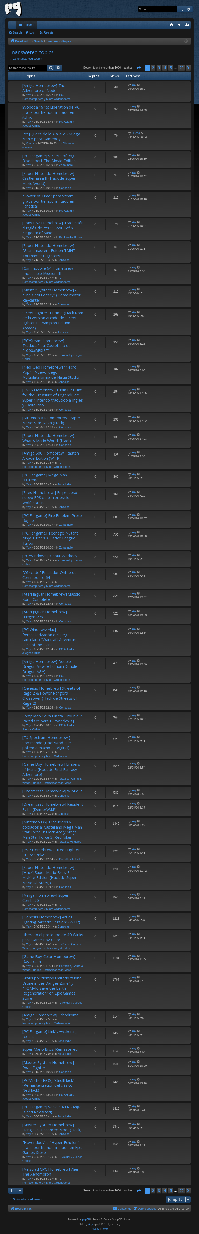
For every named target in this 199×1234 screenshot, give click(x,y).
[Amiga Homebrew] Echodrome (50, 1014)
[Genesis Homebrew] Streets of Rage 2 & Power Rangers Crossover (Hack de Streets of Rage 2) (51, 695)
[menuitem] (171, 25)
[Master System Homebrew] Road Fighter (48, 1065)
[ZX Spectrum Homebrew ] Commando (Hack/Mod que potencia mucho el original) (46, 742)
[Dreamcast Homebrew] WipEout (52, 790)
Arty (90, 1224)
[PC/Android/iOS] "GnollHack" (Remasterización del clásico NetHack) (48, 1085)
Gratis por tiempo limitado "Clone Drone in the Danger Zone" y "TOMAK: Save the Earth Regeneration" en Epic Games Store (52, 988)
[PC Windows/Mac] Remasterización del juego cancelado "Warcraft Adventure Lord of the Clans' (50, 637)
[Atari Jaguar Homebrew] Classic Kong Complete (51, 596)
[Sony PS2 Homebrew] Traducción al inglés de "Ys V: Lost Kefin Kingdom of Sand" (52, 227)
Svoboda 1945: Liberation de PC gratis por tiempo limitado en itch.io (51, 112)
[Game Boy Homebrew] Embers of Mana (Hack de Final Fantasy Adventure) (51, 769)
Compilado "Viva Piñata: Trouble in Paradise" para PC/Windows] (52, 718)
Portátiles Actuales (69, 841)
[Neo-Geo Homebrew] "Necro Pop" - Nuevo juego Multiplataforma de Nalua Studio (50, 372)
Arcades (63, 332)
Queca (30, 143)
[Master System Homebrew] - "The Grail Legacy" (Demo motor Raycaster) (51, 295)
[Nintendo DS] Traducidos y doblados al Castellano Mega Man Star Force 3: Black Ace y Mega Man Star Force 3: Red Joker (52, 829)
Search (17, 32)
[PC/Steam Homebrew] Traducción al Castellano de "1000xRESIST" (46, 345)
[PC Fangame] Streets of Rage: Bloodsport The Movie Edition (49, 158)
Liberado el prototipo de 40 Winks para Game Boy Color (52, 937)
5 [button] (171, 67)
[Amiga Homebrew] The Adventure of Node (43, 88)
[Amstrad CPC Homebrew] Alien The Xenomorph (50, 1171)
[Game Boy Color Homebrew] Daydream (48, 959)
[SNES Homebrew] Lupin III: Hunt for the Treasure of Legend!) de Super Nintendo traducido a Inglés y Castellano (52, 397)
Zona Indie (66, 164)
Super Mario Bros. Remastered (50, 1049)
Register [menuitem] (188, 26)
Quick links (13, 26)
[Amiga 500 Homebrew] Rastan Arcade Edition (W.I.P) (50, 455)
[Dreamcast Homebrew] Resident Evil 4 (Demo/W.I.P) (52, 807)
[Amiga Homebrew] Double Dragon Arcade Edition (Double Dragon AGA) (49, 666)
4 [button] (165, 67)
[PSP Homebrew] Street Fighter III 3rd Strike (51, 852)
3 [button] (159, 67)
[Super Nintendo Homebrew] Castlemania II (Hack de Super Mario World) (49, 178)
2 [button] (153, 67)
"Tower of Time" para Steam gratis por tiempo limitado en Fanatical (48, 201)
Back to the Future (70, 237)
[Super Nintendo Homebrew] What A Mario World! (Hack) (48, 438)
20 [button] (181, 67)
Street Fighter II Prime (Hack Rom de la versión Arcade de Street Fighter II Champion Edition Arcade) (52, 320)
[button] (139, 68)
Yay (28, 94)
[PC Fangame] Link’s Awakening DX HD (50, 1034)
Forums (29, 25)
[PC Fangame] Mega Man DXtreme (44, 477)
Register (49, 32)
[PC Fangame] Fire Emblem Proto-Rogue (52, 518)
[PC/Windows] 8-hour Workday (49, 555)
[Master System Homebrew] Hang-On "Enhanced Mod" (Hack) (51, 1127)
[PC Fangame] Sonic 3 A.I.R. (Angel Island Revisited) (52, 1109)
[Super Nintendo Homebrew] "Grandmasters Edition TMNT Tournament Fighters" (48, 250)
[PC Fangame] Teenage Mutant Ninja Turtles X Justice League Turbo (50, 538)
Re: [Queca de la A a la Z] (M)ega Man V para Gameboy (51, 136)
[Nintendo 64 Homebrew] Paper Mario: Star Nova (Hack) (51, 420)
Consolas (65, 187)
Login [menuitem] (180, 26)
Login (32, 32)
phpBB (86, 1219)
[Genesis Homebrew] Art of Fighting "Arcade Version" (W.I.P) (51, 919)
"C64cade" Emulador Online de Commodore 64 (49, 575)
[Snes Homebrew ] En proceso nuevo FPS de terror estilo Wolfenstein (49, 497)
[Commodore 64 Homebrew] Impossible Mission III (48, 270)
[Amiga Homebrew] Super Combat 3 (45, 897)
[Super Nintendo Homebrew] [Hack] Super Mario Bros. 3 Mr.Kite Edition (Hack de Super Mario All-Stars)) (49, 875)
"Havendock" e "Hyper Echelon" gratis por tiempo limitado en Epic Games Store (52, 1147)
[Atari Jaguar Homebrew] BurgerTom (44, 614)
